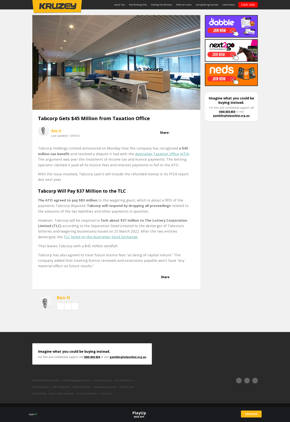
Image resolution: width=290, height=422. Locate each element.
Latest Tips (119, 4)
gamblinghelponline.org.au (231, 115)
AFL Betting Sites (40, 386)
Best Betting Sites (138, 4)
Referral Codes (184, 4)
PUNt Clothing (39, 393)
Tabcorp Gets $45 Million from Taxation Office (94, 118)
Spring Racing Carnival (207, 4)
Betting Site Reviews (161, 4)
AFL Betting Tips (124, 380)
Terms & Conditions (87, 393)
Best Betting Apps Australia (76, 380)
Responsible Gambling (61, 393)
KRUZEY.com (127, 386)
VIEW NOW (251, 414)
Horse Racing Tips (103, 380)
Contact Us (106, 393)
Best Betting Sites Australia (45, 380)
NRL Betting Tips (82, 386)
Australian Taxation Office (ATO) (162, 153)
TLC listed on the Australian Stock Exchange (101, 236)
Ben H (56, 130)
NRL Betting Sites (61, 386)
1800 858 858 (227, 111)
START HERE (248, 5)
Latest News (229, 4)
